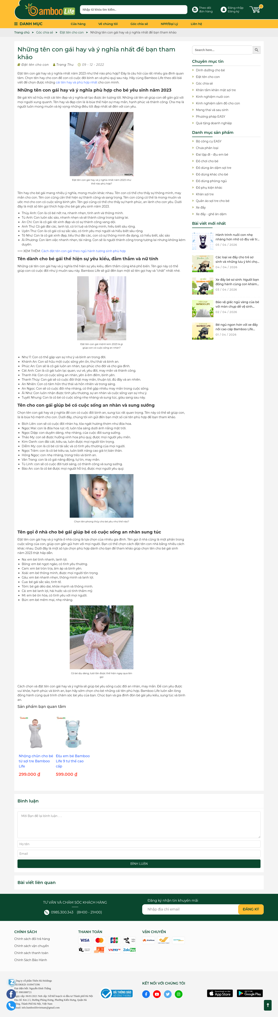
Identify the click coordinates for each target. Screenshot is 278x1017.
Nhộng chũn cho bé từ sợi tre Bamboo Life (36, 761)
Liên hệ (196, 24)
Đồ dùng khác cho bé (212, 174)
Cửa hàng (78, 24)
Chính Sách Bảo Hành (30, 960)
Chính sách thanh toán (31, 953)
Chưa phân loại (207, 148)
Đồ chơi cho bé (207, 161)
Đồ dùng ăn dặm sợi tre (213, 168)
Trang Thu (65, 65)
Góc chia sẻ (139, 24)
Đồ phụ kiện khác (209, 188)
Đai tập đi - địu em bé (212, 154)
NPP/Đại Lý (169, 24)
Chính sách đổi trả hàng (32, 939)
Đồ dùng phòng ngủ (211, 181)
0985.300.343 (58, 912)
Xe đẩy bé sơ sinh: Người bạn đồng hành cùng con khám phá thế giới (237, 284)
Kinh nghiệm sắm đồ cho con (218, 103)
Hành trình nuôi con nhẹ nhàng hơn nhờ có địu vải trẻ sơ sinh (237, 239)
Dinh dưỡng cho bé (210, 70)
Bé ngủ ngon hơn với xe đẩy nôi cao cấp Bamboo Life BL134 (237, 329)
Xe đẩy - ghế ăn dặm (211, 214)
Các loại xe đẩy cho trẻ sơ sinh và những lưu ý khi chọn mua (237, 261)
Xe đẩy (201, 207)
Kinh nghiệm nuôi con (212, 97)
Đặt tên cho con (35, 65)
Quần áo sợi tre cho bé (212, 201)
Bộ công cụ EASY (209, 141)
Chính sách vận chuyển (31, 946)
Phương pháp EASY (210, 116)
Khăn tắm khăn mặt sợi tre (216, 90)
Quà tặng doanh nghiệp (214, 123)
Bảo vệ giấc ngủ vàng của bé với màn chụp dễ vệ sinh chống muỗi (237, 306)
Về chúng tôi (108, 24)
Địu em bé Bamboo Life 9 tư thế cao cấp (73, 761)
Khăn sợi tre (205, 194)
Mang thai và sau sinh (212, 110)
